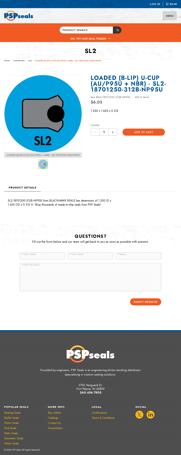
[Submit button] (117, 30)
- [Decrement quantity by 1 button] (95, 132)
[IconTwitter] (139, 414)
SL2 (30, 60)
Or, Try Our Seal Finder (90, 38)
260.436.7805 (90, 392)
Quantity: (95, 125)
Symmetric (19, 60)
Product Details (22, 188)
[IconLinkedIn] (150, 414)
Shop (7, 60)
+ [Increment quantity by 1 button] (113, 132)
